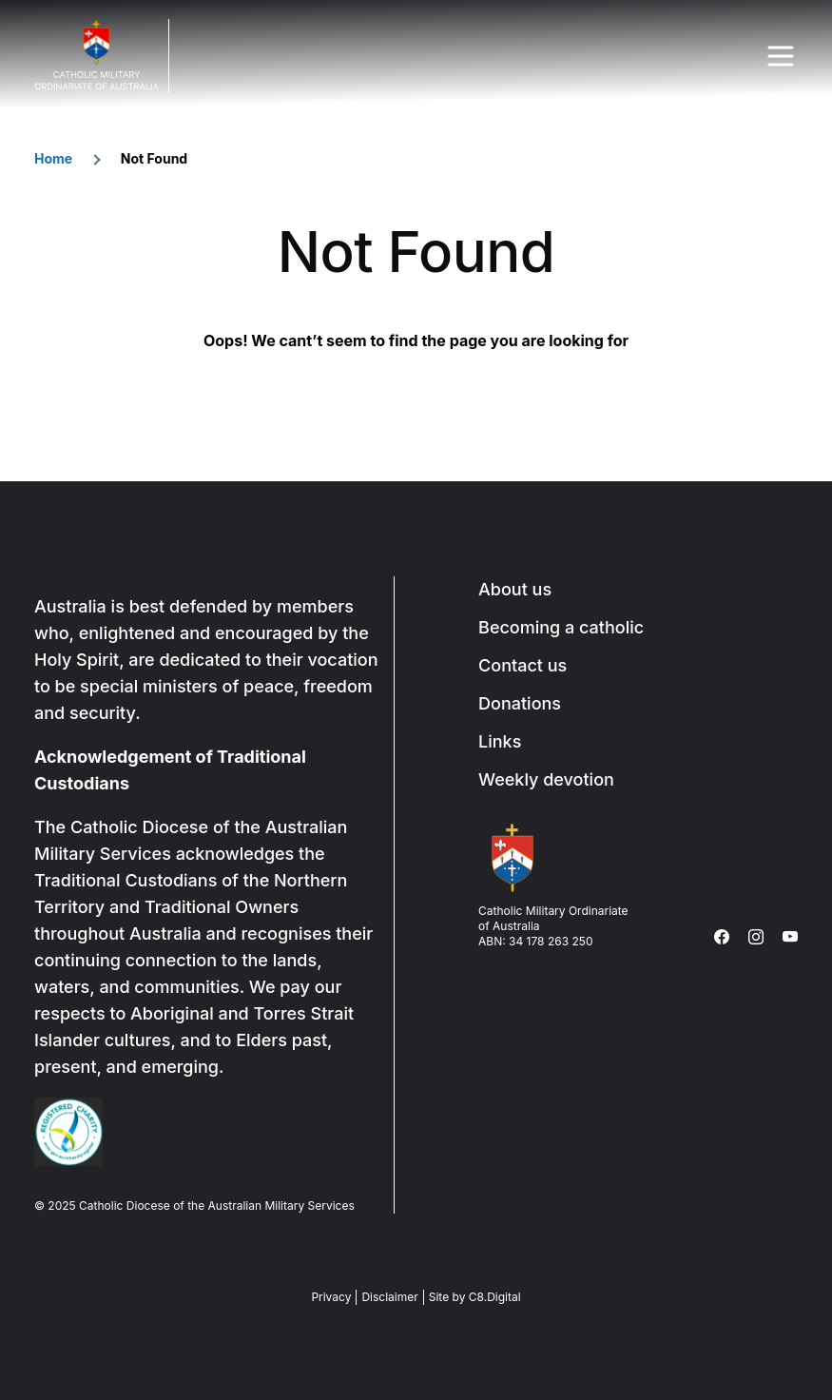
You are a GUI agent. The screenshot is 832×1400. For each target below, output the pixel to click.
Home (53, 158)
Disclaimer (389, 1297)
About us (514, 589)
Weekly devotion (546, 779)
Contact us (522, 665)
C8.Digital (495, 1297)
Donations (519, 703)
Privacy (331, 1297)
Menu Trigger (781, 56)
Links (499, 741)
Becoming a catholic (561, 627)
